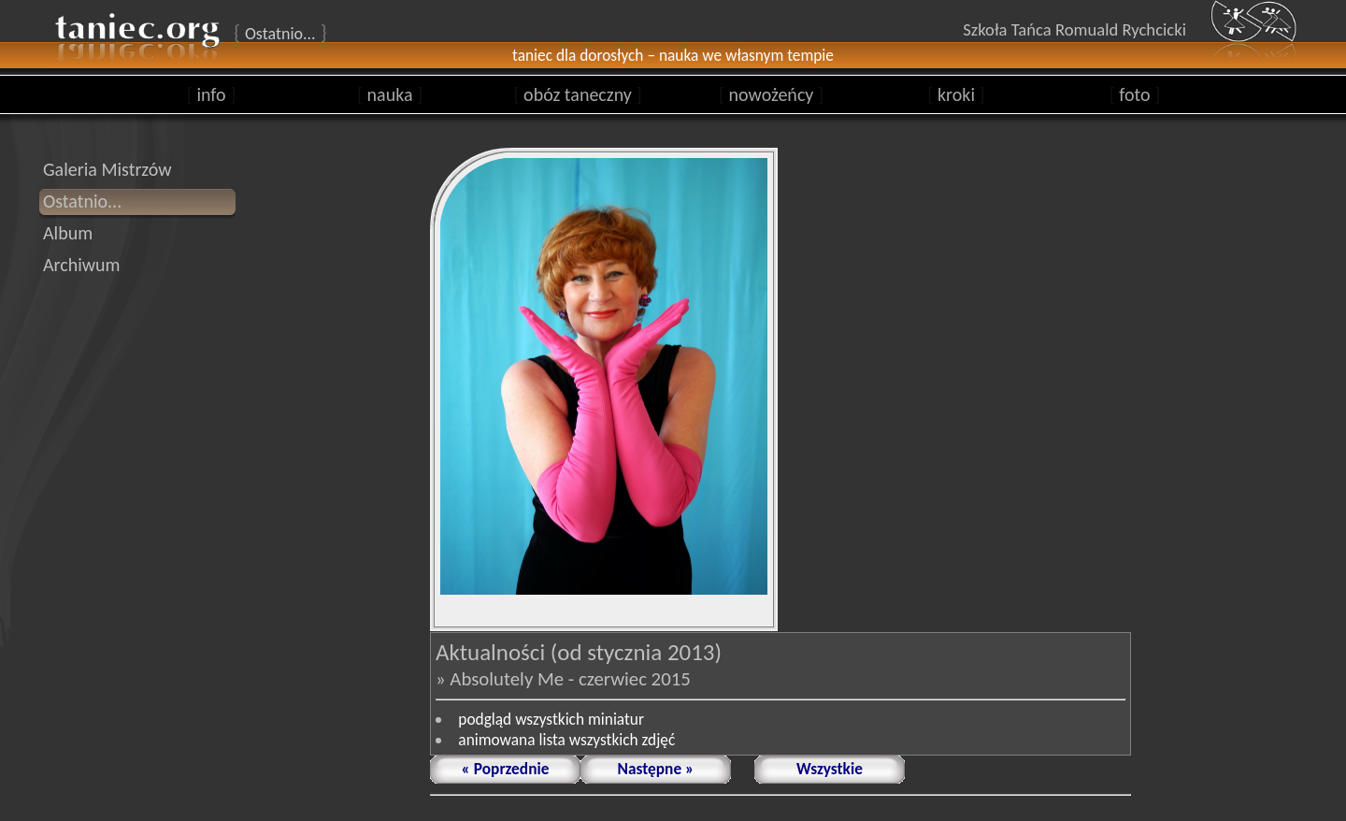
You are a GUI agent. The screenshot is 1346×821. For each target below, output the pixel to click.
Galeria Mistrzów (107, 169)
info (211, 94)
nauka (389, 94)
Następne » (656, 768)
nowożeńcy (771, 94)
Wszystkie (829, 768)
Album (68, 233)
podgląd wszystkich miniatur (551, 719)
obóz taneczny (577, 94)
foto (1135, 94)
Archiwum (82, 264)
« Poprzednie (506, 768)
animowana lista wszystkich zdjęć (566, 739)
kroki (955, 94)
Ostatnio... (82, 201)
